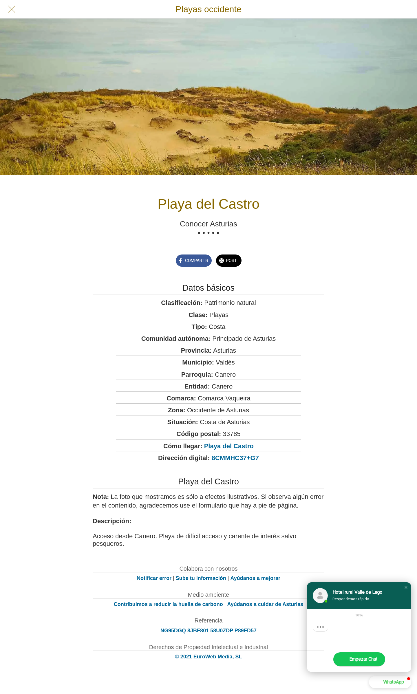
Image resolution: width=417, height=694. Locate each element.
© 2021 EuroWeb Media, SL (208, 657)
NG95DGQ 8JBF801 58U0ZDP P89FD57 (208, 630)
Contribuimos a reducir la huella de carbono (168, 604)
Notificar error (154, 578)
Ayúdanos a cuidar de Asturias (265, 604)
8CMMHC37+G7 (235, 458)
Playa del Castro (229, 446)
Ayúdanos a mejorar (255, 578)
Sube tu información (201, 578)
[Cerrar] (11, 9)
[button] (406, 587)
